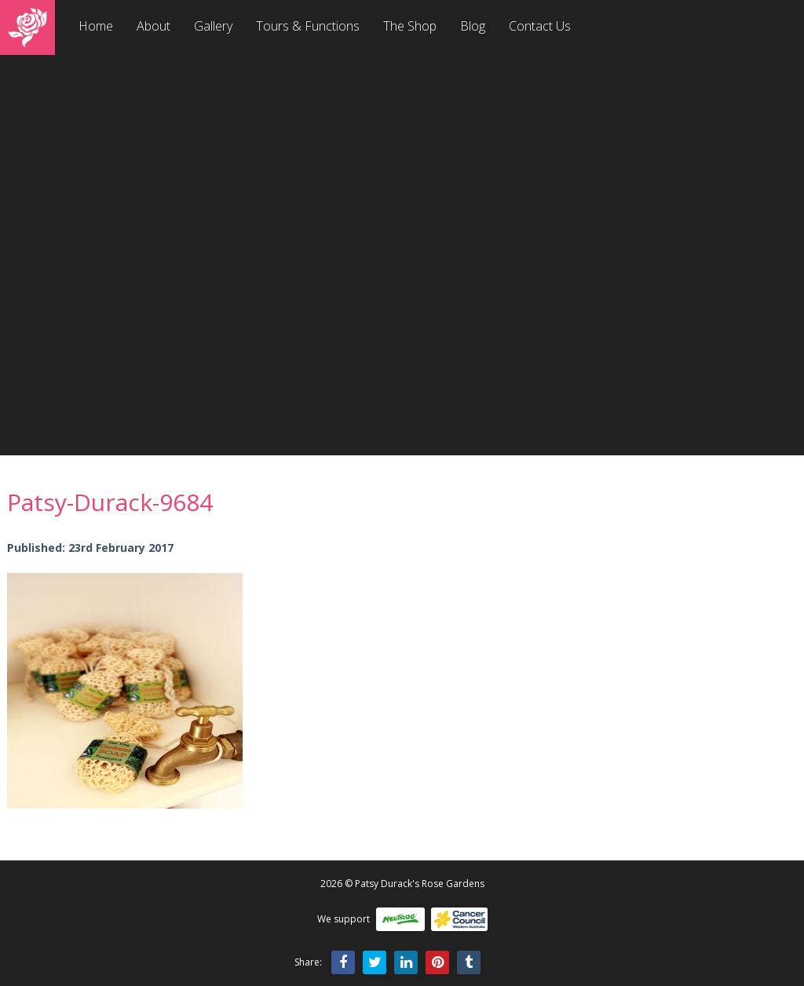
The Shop (410, 26)
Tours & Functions (308, 26)
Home (96, 26)
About (153, 26)
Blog (472, 26)
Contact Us (540, 26)
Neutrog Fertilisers (400, 919)
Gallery (213, 26)
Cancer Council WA (459, 919)
